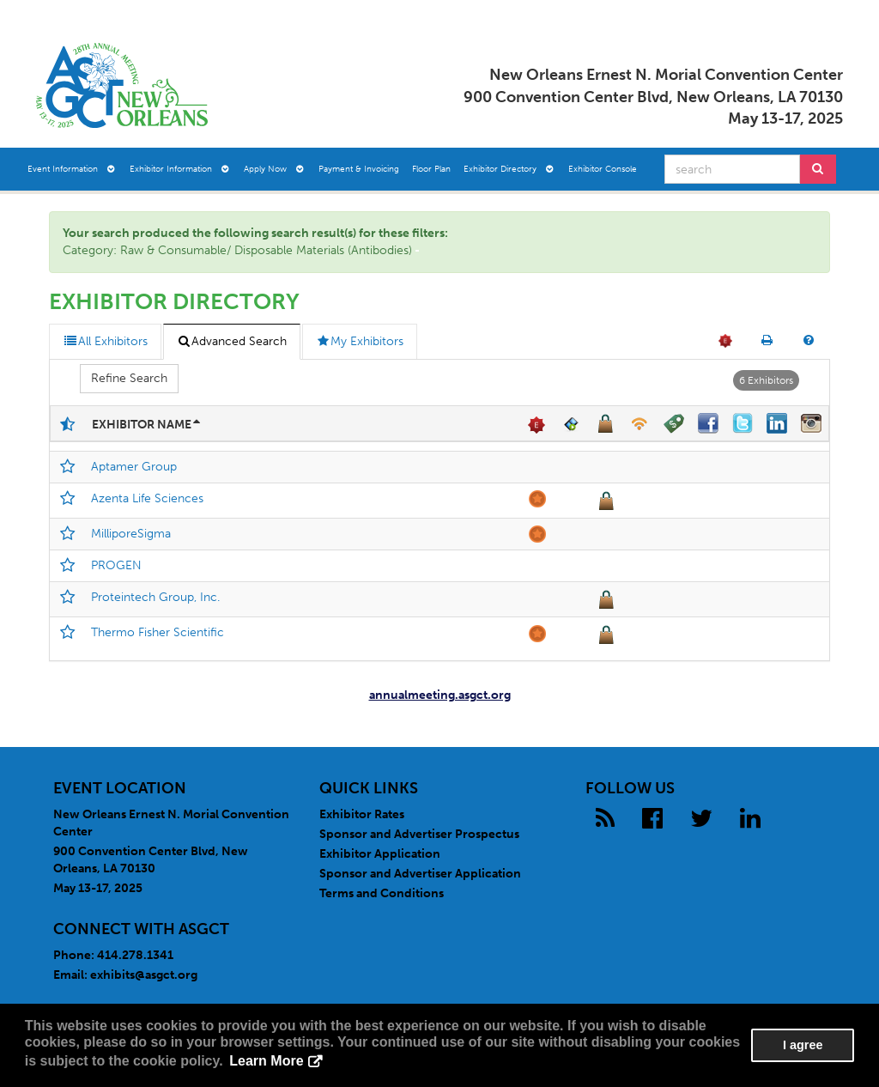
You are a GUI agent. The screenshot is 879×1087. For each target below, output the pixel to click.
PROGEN (116, 565)
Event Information (71, 169)
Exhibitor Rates (361, 814)
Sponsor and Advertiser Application (420, 873)
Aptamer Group (134, 466)
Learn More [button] (266, 1061)
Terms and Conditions (381, 893)
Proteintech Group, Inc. (155, 597)
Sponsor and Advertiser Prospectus (419, 834)
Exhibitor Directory (509, 169)
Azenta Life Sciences (147, 498)
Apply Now (274, 169)
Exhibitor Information (179, 169)
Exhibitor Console (602, 169)
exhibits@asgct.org (143, 975)
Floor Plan (431, 169)
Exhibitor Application (379, 854)
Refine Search (129, 378)
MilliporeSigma (131, 533)
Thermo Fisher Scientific (157, 632)
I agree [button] (802, 1045)
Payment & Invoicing (358, 169)
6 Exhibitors (766, 380)
